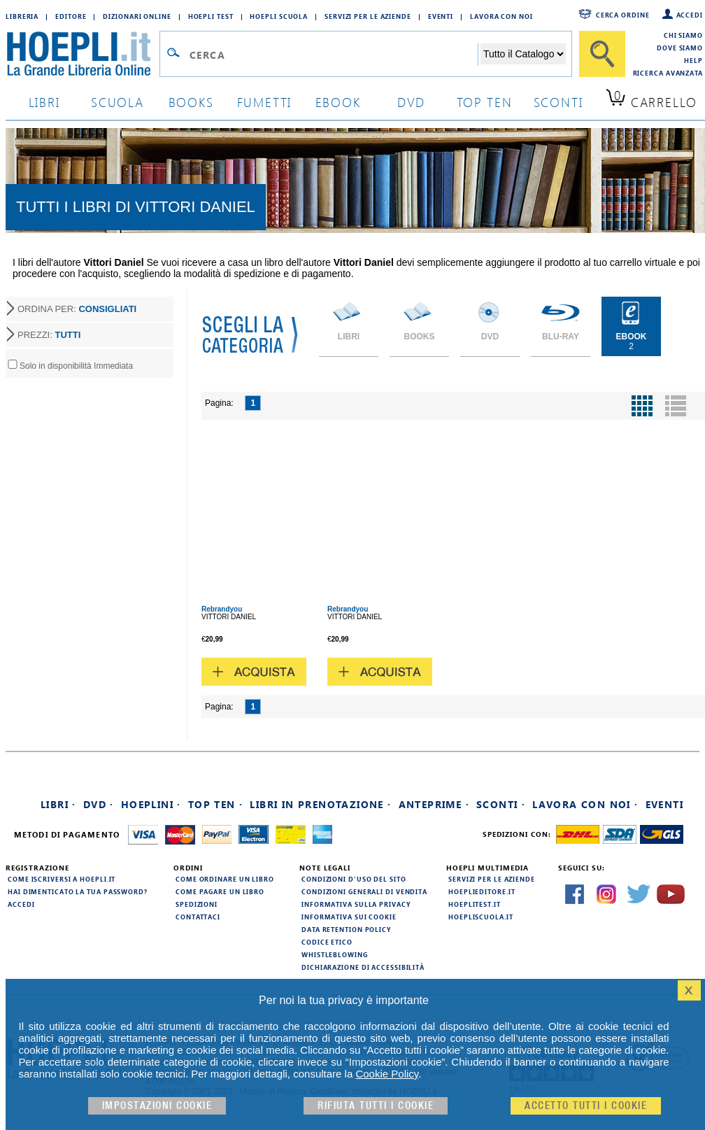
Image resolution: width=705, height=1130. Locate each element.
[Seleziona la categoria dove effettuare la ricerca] (523, 53)
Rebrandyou (221, 609)
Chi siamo (683, 35)
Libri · (58, 804)
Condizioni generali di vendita (364, 891)
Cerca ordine (623, 14)
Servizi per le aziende (368, 16)
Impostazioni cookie (157, 1106)
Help (693, 60)
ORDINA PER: (76, 309)
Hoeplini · (151, 804)
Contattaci (198, 916)
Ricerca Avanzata (668, 73)
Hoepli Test (211, 16)
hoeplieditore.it (481, 891)
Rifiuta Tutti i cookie (376, 1106)
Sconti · (500, 804)
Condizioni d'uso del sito (353, 879)
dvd (411, 102)
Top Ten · (215, 804)
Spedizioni (197, 904)
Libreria (22, 16)
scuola (117, 102)
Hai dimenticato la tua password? (78, 891)
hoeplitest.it (474, 904)
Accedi (689, 14)
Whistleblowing (334, 954)
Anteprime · (434, 804)
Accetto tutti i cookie (586, 1106)
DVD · (98, 804)
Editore (70, 16)
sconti (558, 102)
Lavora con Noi (501, 16)
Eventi (440, 16)
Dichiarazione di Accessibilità (363, 967)
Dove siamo (680, 47)
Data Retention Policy (346, 929)
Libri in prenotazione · (320, 804)
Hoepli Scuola (279, 16)
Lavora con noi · (585, 804)
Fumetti (264, 102)
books (191, 102)
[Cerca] (602, 54)
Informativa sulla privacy (356, 904)
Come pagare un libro (220, 891)
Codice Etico (326, 942)
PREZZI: (48, 335)
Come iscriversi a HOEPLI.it (61, 879)
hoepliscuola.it (480, 916)
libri (44, 102)
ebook (338, 102)
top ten (485, 102)
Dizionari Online (137, 16)
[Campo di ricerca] (333, 54)
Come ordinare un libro (225, 879)
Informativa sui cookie (349, 916)
